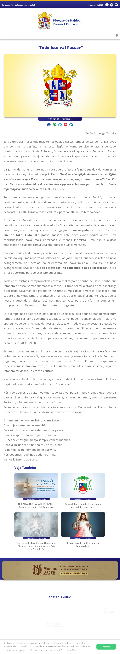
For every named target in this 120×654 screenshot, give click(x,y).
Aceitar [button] (106, 646)
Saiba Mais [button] (71, 650)
